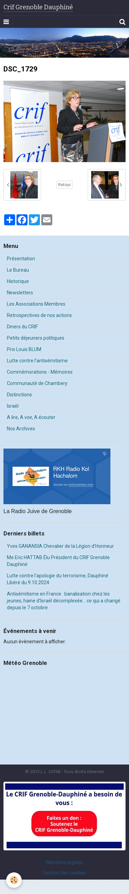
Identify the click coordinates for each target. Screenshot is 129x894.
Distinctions (19, 394)
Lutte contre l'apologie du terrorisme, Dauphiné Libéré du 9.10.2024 (57, 579)
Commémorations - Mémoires (40, 372)
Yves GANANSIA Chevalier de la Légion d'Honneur (60, 546)
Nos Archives (21, 428)
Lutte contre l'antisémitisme (37, 360)
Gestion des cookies (64, 872)
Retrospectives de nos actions (39, 315)
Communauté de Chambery (37, 383)
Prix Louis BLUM (24, 349)
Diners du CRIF (22, 326)
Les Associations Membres (36, 304)
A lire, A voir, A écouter (31, 417)
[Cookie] (14, 880)
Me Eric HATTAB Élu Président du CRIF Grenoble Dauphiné (58, 561)
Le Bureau (18, 270)
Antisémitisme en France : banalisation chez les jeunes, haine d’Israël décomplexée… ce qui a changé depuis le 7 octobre (63, 600)
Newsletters (20, 292)
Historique (18, 281)
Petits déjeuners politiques (35, 338)
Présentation (21, 258)
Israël (13, 406)
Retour (64, 184)
